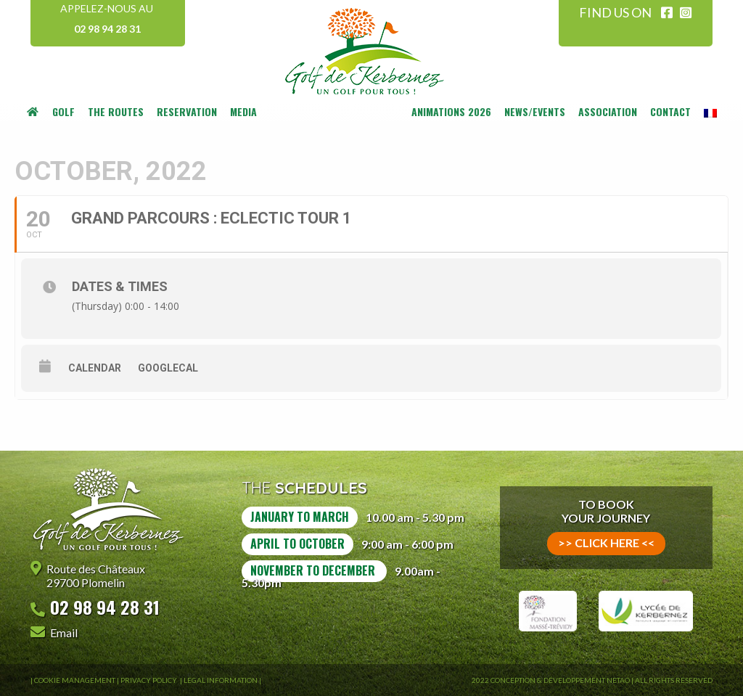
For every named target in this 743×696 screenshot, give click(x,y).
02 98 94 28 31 (107, 28)
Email (64, 632)
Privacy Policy (149, 680)
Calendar (94, 368)
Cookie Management (74, 680)
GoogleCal (168, 368)
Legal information (221, 680)
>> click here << (606, 542)
